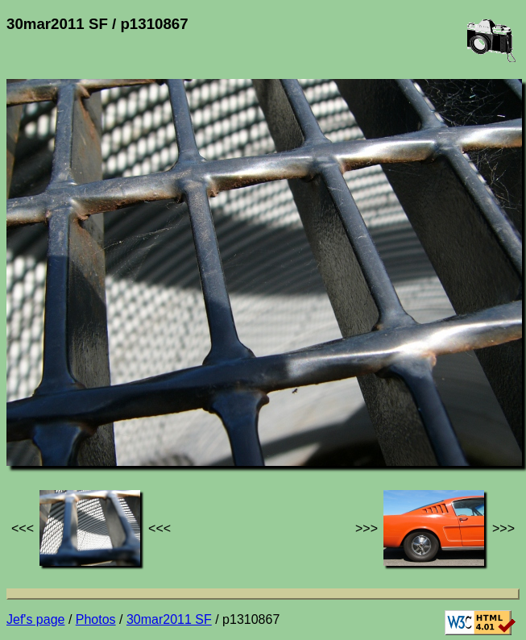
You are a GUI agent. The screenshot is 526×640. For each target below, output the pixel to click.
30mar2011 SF (169, 619)
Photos (96, 619)
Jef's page (35, 619)
